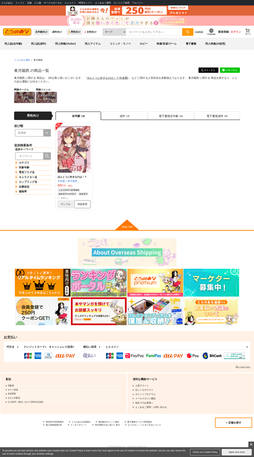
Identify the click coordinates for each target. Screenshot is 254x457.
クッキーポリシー (81, 428)
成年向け (57, 34)
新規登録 (223, 34)
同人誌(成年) (38, 45)
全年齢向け (41, 34)
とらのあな (7, 2)
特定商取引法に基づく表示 (111, 428)
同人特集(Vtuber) (65, 45)
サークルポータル (53, 2)
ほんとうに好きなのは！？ (103, 80)
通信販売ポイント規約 (112, 425)
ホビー (144, 45)
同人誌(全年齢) (13, 45)
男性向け (74, 34)
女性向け (90, 34)
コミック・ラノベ (120, 45)
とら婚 (37, 2)
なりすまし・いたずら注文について (151, 428)
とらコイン (70, 2)
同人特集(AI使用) (215, 45)
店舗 (29, 2)
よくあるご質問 (103, 2)
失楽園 (123, 80)
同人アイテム (93, 45)
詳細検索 (199, 34)
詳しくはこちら (243, 370)
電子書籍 (191, 45)
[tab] (124, 118)
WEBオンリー (85, 2)
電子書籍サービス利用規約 (145, 425)
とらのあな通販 (22, 62)
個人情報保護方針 (55, 428)
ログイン (235, 34)
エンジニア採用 (121, 2)
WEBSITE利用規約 (55, 425)
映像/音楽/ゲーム (167, 45)
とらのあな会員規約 (83, 425)
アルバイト (137, 2)
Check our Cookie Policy (205, 452)
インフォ (19, 2)
